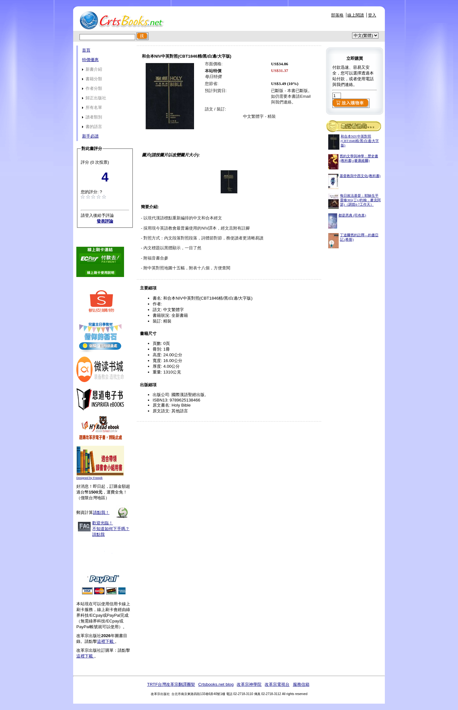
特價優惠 (90, 59)
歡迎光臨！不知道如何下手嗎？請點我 (110, 529)
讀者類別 (92, 117)
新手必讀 (90, 136)
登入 (372, 15)
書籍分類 (92, 78)
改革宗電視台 (277, 684)
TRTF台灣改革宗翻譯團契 (171, 684)
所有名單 (92, 107)
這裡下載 (106, 641)
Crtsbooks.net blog (215, 684)
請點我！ (101, 512)
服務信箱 (301, 684)
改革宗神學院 (249, 684)
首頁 (86, 50)
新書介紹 (92, 69)
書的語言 (92, 126)
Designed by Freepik (89, 477)
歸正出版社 (94, 98)
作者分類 (92, 88)
